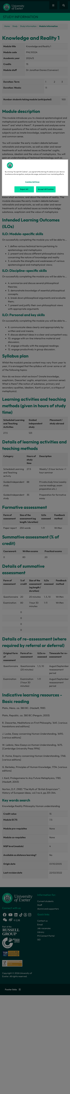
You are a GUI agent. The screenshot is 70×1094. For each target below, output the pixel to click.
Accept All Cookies (46, 189)
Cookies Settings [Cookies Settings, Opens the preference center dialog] (32, 182)
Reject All (24, 189)
